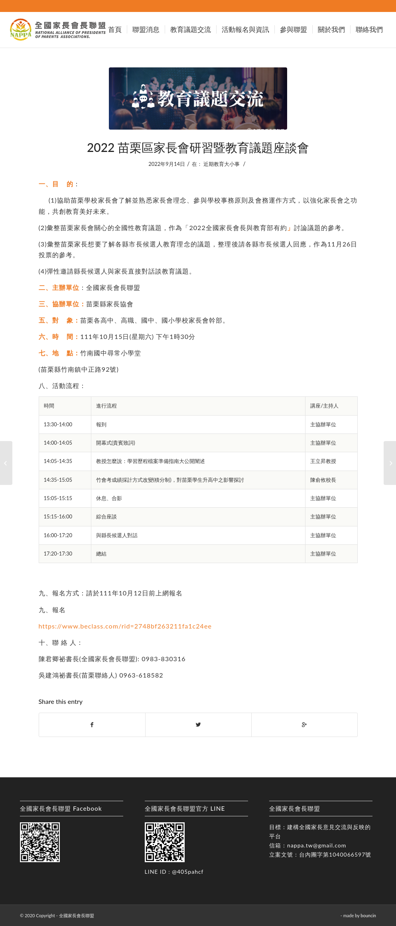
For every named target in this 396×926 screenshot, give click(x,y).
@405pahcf (187, 871)
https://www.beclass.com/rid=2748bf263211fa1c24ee (125, 626)
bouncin (368, 915)
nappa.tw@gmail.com (316, 845)
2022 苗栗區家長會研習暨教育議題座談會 (198, 147)
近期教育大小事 (221, 164)
